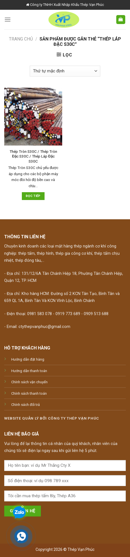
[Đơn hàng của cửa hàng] (65, 71)
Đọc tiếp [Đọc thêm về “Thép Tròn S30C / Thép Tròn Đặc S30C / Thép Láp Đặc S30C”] (33, 196)
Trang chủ (21, 39)
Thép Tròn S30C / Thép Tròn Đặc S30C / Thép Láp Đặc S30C (33, 156)
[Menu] (7, 19)
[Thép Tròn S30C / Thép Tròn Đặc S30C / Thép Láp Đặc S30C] (33, 117)
